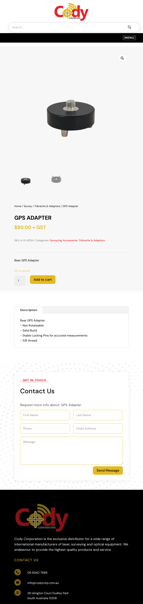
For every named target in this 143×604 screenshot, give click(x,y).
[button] (122, 58)
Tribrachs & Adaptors (47, 206)
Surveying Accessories (63, 240)
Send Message (108, 470)
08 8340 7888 (37, 540)
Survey (28, 206)
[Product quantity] (20, 280)
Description (28, 310)
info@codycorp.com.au (43, 550)
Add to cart (43, 279)
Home (17, 206)
